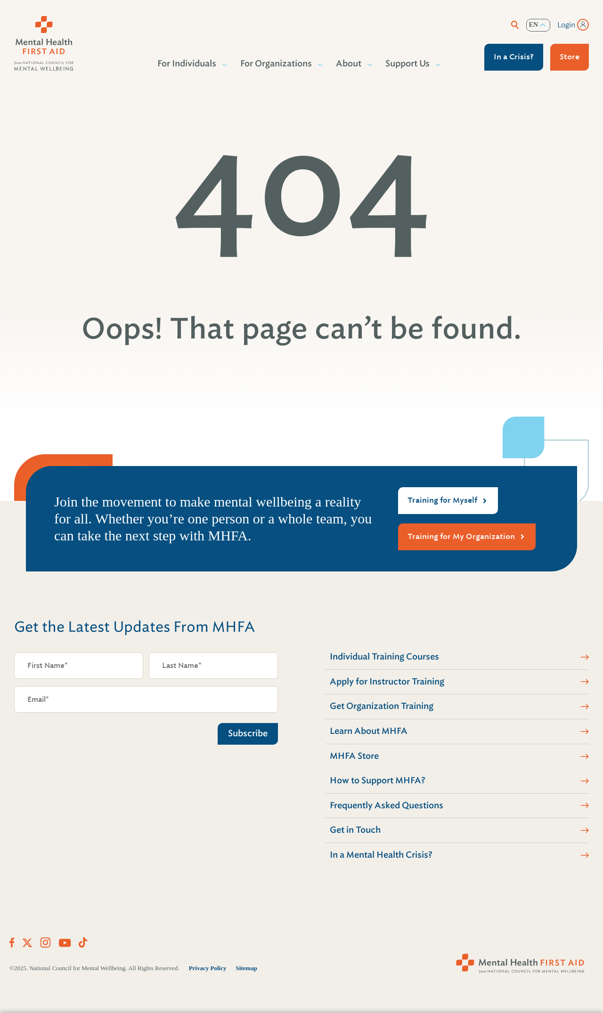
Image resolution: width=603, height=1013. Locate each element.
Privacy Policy (208, 968)
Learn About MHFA (368, 731)
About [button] (349, 63)
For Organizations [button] (276, 63)
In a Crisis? (514, 57)
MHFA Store (354, 756)
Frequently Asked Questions (386, 805)
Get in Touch (355, 830)
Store (569, 57)
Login (566, 25)
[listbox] (538, 25)
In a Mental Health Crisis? (381, 854)
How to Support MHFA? (377, 780)
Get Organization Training (381, 706)
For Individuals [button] (187, 63)
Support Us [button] (408, 63)
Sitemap (246, 968)
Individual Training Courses (384, 656)
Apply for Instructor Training (387, 681)
